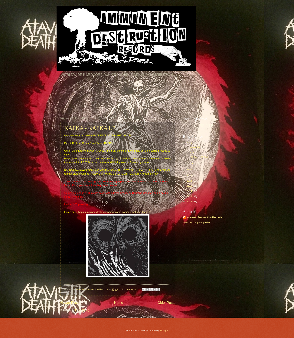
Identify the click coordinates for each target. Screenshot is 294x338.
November (195, 147)
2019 (190, 143)
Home (118, 303)
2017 (190, 175)
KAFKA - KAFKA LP (89, 128)
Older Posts (166, 303)
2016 (190, 180)
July (191, 152)
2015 (190, 185)
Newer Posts (70, 303)
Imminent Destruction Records (204, 217)
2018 (190, 170)
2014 (190, 191)
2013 (190, 196)
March (193, 163)
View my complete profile (196, 222)
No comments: (129, 289)
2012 (190, 201)
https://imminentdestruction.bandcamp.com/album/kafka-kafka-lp (114, 212)
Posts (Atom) (82, 310)
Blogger (164, 330)
